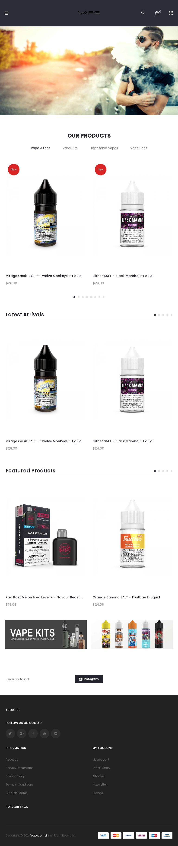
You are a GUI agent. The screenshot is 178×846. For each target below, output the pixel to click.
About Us (12, 759)
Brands (97, 793)
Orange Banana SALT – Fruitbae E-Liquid (126, 597)
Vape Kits (70, 148)
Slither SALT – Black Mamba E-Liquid (122, 276)
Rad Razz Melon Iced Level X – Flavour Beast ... (44, 597)
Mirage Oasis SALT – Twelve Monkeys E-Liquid (44, 276)
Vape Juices (40, 148)
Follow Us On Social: (23, 723)
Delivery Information (20, 768)
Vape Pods (138, 148)
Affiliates (98, 776)
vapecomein (39, 835)
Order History (101, 768)
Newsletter (99, 784)
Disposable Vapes (104, 148)
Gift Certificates (16, 793)
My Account (100, 759)
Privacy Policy (15, 776)
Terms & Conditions (20, 784)
